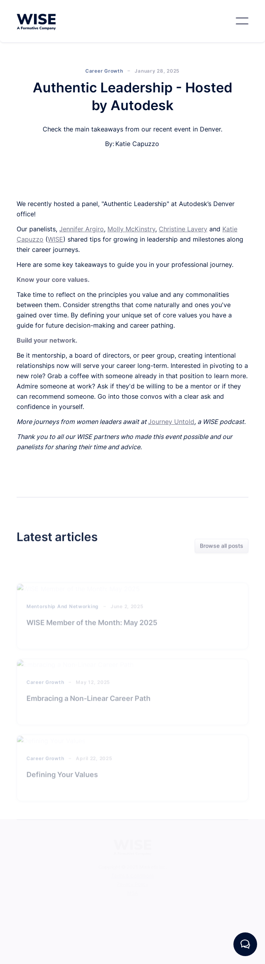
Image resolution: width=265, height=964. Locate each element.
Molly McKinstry (131, 229)
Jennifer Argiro (81, 229)
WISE (55, 239)
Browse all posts (221, 546)
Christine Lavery (183, 229)
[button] (242, 21)
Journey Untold (171, 422)
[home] (36, 21)
